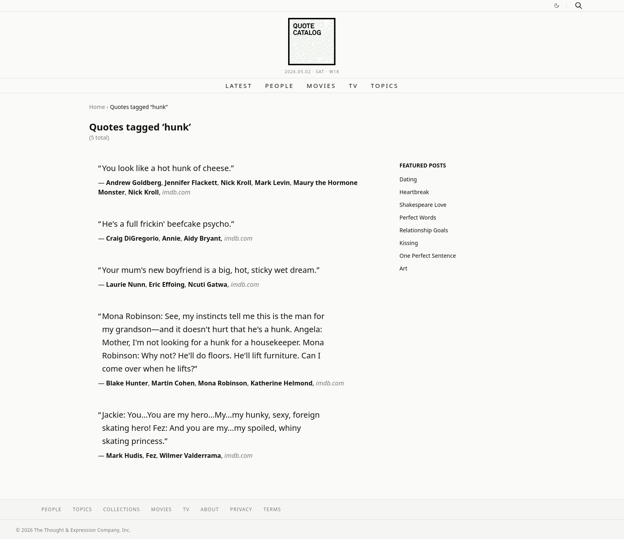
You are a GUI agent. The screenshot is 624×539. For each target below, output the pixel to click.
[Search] (579, 6)
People (279, 86)
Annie (171, 238)
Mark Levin (272, 182)
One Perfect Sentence (428, 255)
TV (353, 86)
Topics (385, 86)
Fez (151, 455)
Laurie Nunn (126, 284)
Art (404, 268)
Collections (121, 509)
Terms (272, 509)
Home (97, 107)
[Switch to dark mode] (557, 5)
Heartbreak (414, 192)
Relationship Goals (424, 230)
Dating (408, 179)
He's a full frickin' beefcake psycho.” (168, 223)
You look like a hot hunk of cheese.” (168, 168)
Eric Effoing (167, 284)
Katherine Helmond (281, 383)
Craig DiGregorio (132, 238)
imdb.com (176, 192)
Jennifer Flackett (191, 182)
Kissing (409, 243)
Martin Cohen (173, 383)
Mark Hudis (124, 455)
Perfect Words (418, 217)
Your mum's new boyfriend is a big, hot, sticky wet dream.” (210, 270)
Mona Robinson (222, 383)
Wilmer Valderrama (190, 455)
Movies (321, 86)
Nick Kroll (235, 182)
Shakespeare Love (423, 204)
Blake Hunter (127, 383)
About (210, 509)
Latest (239, 86)
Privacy (241, 509)
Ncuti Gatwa (207, 284)
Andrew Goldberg (134, 182)
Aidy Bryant (202, 238)
